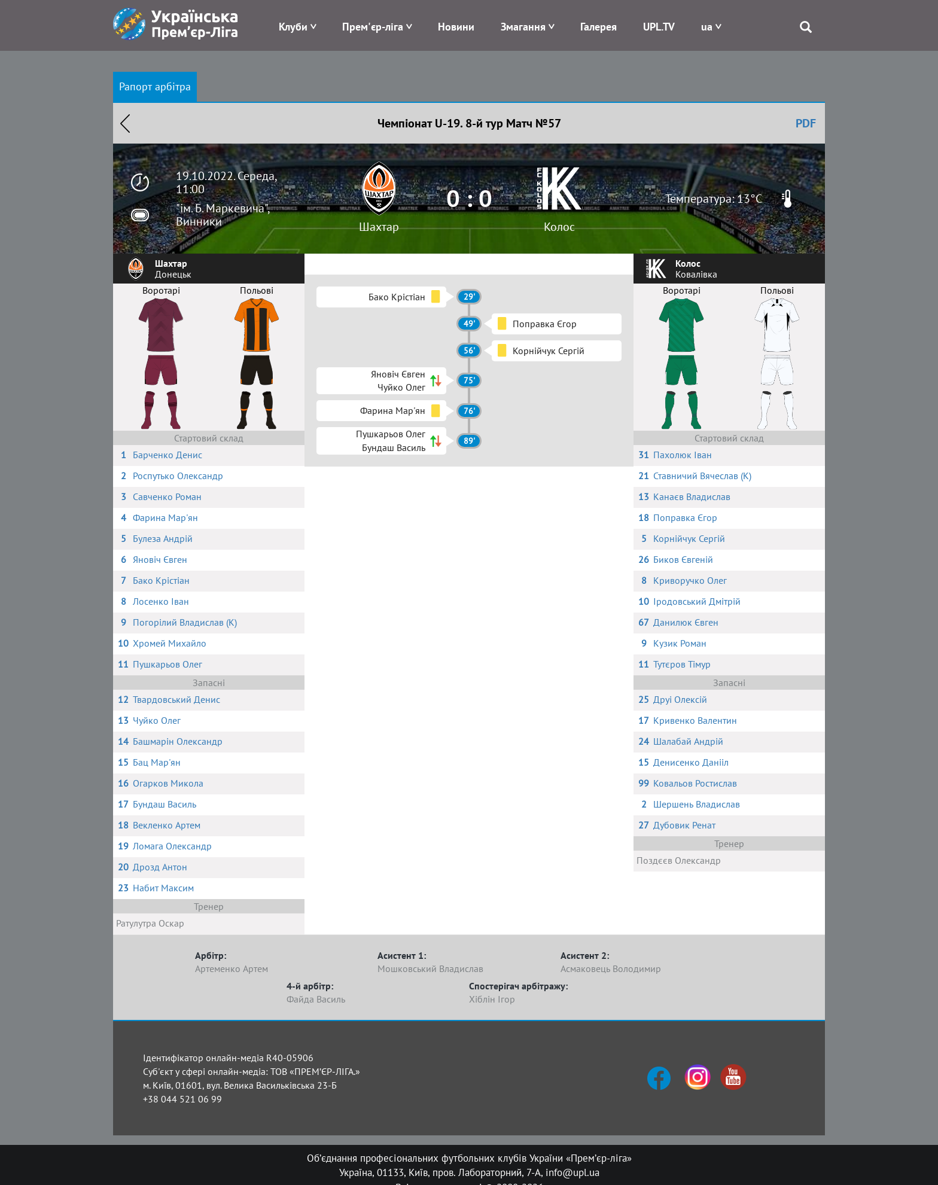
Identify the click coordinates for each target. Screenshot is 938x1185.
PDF (806, 123)
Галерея (598, 26)
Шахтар (379, 226)
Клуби (293, 26)
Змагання (523, 26)
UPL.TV (659, 26)
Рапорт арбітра (155, 86)
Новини (456, 26)
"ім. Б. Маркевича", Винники (222, 215)
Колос (559, 226)
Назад (125, 123)
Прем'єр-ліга (372, 26)
